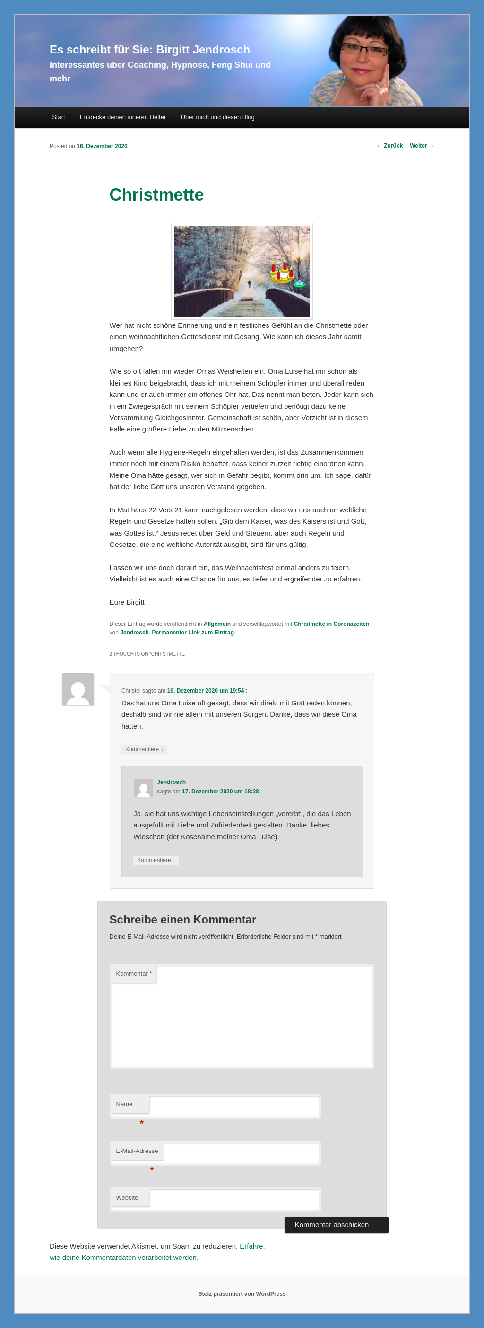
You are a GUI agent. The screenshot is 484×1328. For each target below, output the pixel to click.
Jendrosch (134, 632)
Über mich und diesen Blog (218, 117)
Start (58, 117)
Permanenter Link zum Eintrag (193, 632)
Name (130, 1106)
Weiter (422, 145)
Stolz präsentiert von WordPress (241, 1294)
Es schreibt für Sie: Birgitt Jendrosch (150, 49)
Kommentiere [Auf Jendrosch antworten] (156, 860)
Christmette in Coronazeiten (332, 624)
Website (127, 1197)
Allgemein (217, 624)
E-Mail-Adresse (137, 1153)
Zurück (390, 145)
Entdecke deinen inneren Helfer (123, 117)
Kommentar (134, 973)
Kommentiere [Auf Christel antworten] (144, 749)
